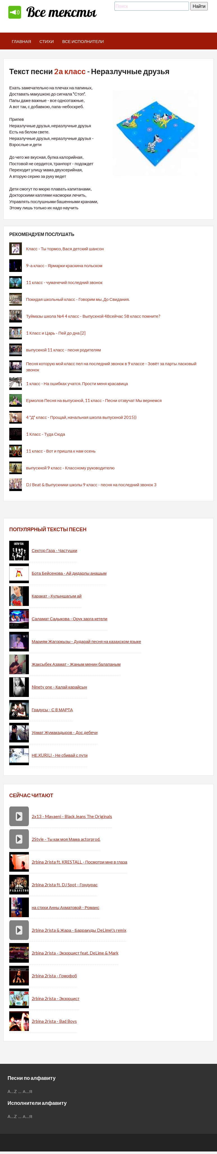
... (20, 1091)
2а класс (70, 71)
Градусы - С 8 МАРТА (52, 709)
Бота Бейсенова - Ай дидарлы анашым (69, 573)
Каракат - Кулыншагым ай (57, 595)
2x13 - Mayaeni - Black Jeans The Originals (72, 816)
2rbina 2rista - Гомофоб (54, 975)
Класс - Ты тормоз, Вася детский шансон (65, 248)
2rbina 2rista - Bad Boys (54, 1021)
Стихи (47, 41)
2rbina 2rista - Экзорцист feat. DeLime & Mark (75, 952)
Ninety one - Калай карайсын (59, 686)
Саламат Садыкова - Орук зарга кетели (69, 618)
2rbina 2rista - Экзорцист (55, 998)
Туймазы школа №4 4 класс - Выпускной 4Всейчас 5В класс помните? (93, 316)
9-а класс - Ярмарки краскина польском (64, 265)
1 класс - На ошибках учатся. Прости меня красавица (77, 383)
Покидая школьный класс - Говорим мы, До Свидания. (78, 299)
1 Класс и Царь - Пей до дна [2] (56, 332)
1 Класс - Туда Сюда (45, 434)
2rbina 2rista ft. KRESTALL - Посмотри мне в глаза (79, 861)
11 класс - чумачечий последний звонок (64, 282)
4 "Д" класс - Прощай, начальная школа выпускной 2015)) (81, 417)
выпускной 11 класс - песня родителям (63, 349)
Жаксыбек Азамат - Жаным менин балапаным (76, 664)
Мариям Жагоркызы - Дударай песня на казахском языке (86, 641)
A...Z (12, 1091)
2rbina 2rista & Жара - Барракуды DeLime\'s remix (79, 930)
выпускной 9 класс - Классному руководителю (70, 467)
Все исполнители (83, 41)
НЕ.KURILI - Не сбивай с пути (59, 755)
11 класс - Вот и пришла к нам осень (61, 450)
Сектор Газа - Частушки (54, 550)
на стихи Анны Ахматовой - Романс (65, 907)
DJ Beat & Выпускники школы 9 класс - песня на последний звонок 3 (91, 484)
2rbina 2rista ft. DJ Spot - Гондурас (65, 884)
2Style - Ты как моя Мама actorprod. (66, 839)
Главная (21, 41)
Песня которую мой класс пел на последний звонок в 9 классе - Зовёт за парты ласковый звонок (111, 366)
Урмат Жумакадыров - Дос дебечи (65, 732)
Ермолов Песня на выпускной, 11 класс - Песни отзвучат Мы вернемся (94, 400)
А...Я (28, 1091)
